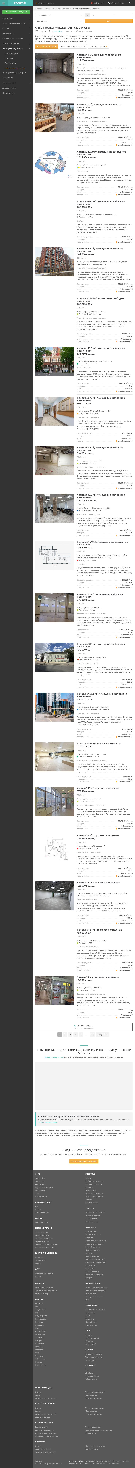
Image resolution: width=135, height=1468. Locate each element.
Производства (91, 1395)
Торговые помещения (94, 1392)
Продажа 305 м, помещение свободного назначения (101, 645)
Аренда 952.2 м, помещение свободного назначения (101, 496)
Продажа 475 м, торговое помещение (99, 743)
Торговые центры (93, 1427)
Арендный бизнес (42, 1417)
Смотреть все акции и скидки (84, 1161)
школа (89, 31)
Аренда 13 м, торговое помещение (98, 976)
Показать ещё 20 (83, 1026)
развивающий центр (74, 31)
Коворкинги (90, 1433)
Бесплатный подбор (16, 11)
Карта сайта (114, 1463)
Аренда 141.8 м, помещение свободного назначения (101, 349)
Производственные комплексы (98, 1430)
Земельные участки (93, 1398)
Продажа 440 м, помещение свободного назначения (101, 202)
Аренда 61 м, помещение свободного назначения (99, 56)
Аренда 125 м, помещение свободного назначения (100, 595)
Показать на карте (98, 46)
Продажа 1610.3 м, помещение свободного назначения (102, 543)
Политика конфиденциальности (48, 1463)
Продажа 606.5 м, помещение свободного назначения (102, 695)
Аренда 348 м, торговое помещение (98, 788)
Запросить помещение (45, 1452)
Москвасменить (44, 3)
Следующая (102, 1034)
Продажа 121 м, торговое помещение (99, 929)
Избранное (97, 3)
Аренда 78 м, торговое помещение (98, 835)
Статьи (38, 1446)
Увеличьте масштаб (54, 1057)
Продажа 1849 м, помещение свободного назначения (101, 299)
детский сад (58, 31)
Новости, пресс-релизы (95, 1446)
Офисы (38, 1392)
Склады (38, 1395)
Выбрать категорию (46, 46)
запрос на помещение (47, 1122)
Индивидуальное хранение (46, 1436)
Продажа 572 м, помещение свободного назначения (101, 399)
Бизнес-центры (41, 1427)
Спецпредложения (43, 1449)
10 (92, 1034)
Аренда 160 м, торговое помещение (98, 882)
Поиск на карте (91, 1449)
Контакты (39, 1461)
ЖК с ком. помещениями (45, 1433)
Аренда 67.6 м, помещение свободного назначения (100, 250)
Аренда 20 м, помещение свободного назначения (99, 106)
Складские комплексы (44, 1430)
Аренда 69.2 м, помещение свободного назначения (100, 449)
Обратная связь (116, 3)
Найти (108, 21)
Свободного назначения (45, 1398)
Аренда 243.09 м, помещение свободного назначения (101, 153)
